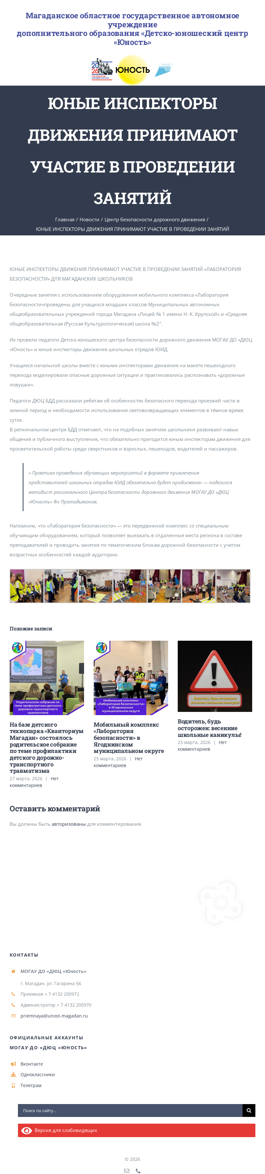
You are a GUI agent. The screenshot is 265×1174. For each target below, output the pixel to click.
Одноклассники (38, 1074)
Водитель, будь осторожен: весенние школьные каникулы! (209, 727)
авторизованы (69, 824)
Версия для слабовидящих (59, 1130)
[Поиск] (249, 1110)
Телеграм (31, 1085)
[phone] (138, 1170)
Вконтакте (32, 1064)
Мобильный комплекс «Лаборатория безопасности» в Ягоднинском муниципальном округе (129, 738)
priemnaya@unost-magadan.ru (54, 1016)
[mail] (126, 1170)
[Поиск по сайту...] (130, 1110)
